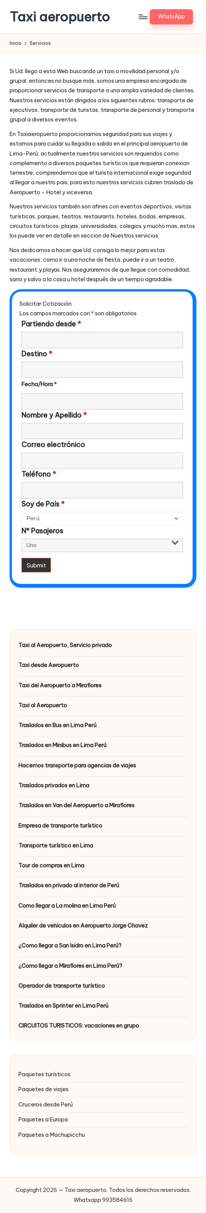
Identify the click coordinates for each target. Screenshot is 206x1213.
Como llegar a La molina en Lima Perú (67, 905)
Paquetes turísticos (44, 1074)
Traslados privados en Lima (53, 785)
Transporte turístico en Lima (55, 845)
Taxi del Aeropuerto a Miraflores (59, 685)
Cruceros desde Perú (45, 1104)
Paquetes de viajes (43, 1089)
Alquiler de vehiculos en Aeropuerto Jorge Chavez (83, 925)
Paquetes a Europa (43, 1119)
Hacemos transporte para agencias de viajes (77, 765)
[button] (171, 17)
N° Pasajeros (42, 531)
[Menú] (143, 17)
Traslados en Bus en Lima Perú (57, 725)
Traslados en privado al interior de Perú (68, 885)
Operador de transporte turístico (61, 985)
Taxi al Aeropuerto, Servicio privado (65, 645)
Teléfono (38, 474)
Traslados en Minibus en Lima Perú (62, 745)
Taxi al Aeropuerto (42, 705)
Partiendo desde (51, 324)
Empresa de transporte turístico (60, 825)
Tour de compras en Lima (51, 865)
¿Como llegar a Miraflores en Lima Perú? (70, 965)
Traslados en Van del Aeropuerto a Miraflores (76, 805)
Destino (36, 354)
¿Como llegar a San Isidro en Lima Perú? (69, 945)
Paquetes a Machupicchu (51, 1134)
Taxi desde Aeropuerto (48, 665)
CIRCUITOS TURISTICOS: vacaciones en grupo (78, 1025)
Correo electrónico (53, 445)
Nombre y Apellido (54, 415)
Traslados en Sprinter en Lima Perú (63, 1005)
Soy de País (43, 504)
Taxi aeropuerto (60, 17)
